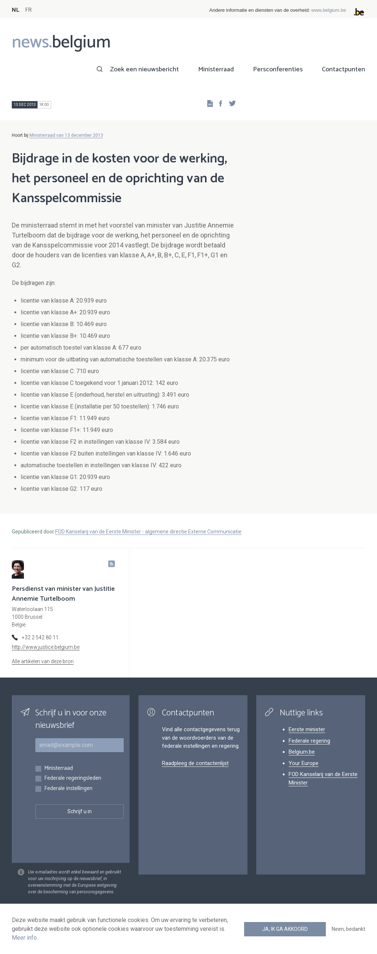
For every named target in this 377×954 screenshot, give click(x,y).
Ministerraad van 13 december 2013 (66, 135)
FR (28, 10)
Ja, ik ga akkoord (285, 929)
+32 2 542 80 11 (40, 637)
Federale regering (309, 740)
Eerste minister (307, 729)
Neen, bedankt (348, 929)
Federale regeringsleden (72, 778)
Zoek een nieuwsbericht (144, 69)
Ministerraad (216, 69)
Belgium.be (302, 751)
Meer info (24, 937)
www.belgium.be (328, 10)
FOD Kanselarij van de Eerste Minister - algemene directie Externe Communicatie (148, 532)
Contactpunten (343, 69)
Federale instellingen (68, 789)
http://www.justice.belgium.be (46, 647)
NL (15, 10)
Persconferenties (278, 69)
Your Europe (303, 763)
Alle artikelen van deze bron (43, 661)
